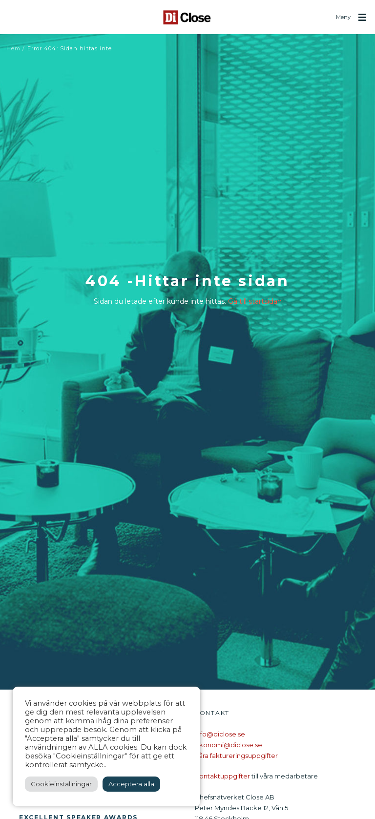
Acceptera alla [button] (131, 784)
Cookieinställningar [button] (61, 784)
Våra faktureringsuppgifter (236, 755)
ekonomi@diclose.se (228, 745)
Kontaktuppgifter (222, 776)
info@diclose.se (220, 734)
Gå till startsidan (255, 301)
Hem (13, 48)
